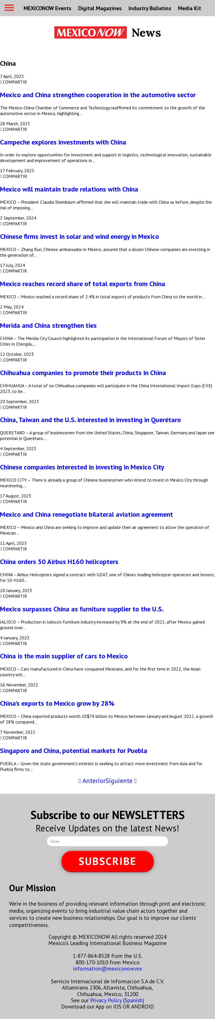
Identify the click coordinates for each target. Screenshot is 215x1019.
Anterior (92, 781)
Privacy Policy (106, 1000)
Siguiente (121, 781)
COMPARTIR (13, 82)
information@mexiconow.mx (107, 968)
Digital (100, 8)
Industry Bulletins (150, 8)
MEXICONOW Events (47, 8)
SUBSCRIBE (107, 861)
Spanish (133, 1000)
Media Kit (189, 8)
